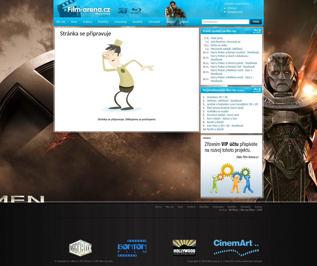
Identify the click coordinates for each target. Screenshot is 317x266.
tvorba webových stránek (248, 261)
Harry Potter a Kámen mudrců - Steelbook (235, 52)
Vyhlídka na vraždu (218, 111)
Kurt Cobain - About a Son (222, 118)
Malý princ (217, 38)
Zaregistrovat (234, 12)
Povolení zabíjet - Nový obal (223, 115)
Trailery (87, 22)
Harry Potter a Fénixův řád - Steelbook (233, 66)
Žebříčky (103, 22)
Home (158, 206)
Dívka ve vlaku (219, 45)
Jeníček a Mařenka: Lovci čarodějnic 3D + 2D (232, 104)
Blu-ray (60, 22)
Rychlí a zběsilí (215, 122)
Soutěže (137, 22)
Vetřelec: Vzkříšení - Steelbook (224, 100)
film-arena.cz (215, 261)
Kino (74, 22)
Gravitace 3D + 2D (217, 97)
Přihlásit (232, 8)
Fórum (185, 22)
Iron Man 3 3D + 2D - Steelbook (225, 125)
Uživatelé (154, 22)
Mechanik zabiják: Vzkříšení (226, 49)
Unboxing (120, 22)
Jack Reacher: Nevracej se (225, 41)
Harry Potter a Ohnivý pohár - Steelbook (234, 63)
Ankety (170, 22)
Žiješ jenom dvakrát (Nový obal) (225, 108)
